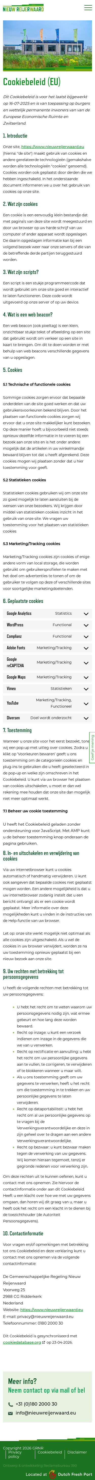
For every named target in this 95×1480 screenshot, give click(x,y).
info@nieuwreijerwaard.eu (46, 1413)
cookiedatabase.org (22, 1343)
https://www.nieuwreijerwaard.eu (52, 147)
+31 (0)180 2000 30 (36, 1404)
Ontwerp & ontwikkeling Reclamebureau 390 (40, 1466)
